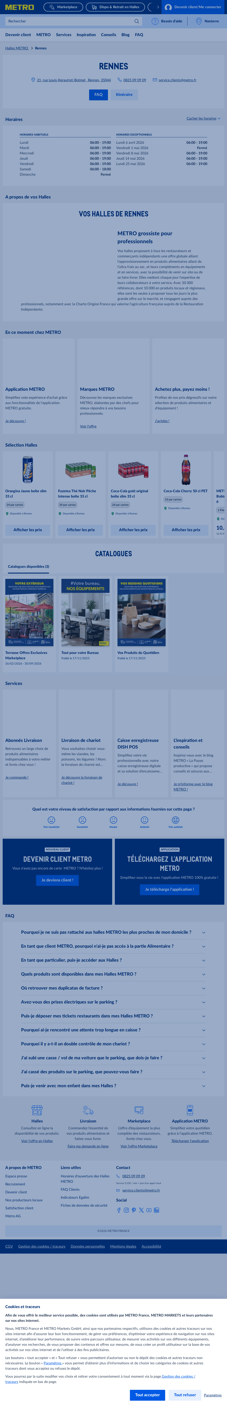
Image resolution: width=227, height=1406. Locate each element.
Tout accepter (147, 1395)
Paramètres (53, 1363)
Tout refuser (185, 1395)
